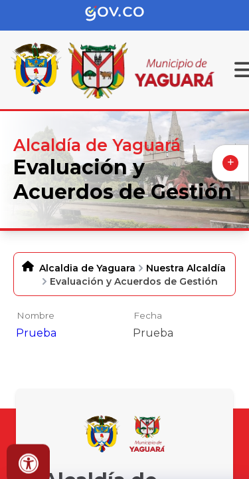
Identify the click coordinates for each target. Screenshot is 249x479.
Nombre (35, 315)
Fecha (147, 315)
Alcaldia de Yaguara (87, 268)
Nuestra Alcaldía (186, 268)
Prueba (36, 333)
